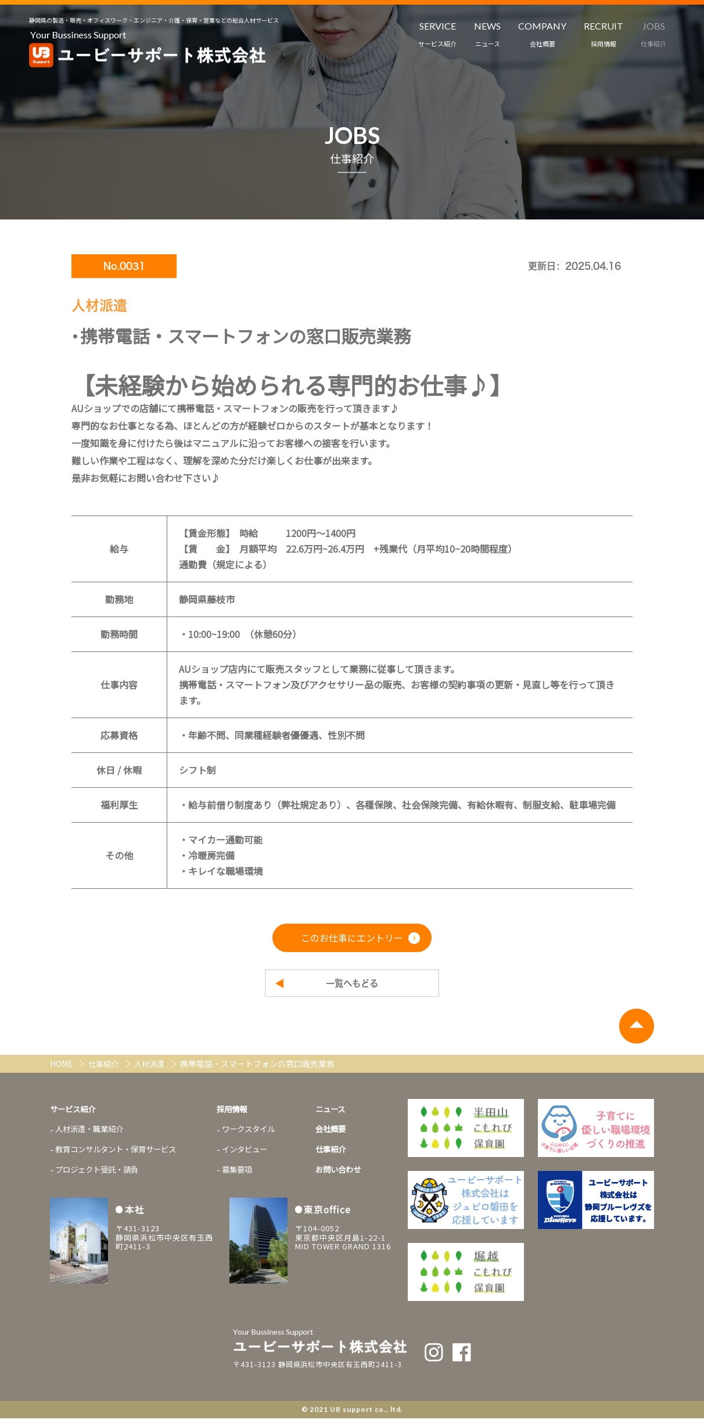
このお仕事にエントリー (352, 938)
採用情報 (242, 1110)
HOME (62, 1065)
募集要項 (247, 1173)
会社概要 (345, 1131)
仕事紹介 (106, 1065)
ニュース (345, 1110)
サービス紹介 (74, 1110)
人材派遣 (155, 1065)
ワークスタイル (259, 1131)
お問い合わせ (353, 1173)
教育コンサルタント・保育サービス (120, 1152)
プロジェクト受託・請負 (100, 1173)
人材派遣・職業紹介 (91, 1131)
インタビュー (255, 1152)
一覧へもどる (352, 984)
